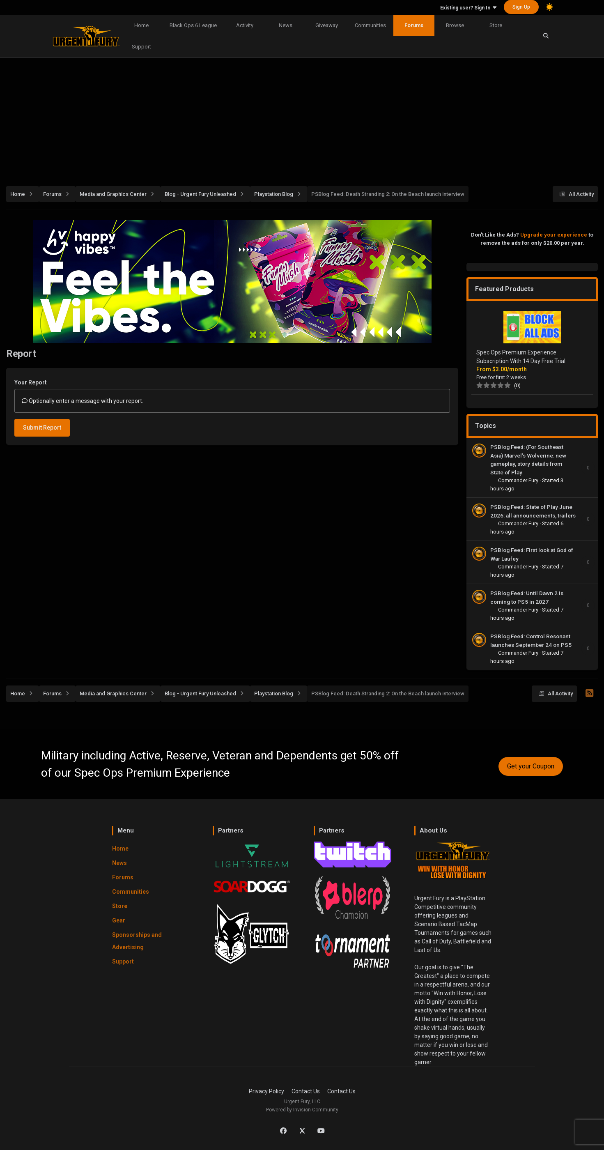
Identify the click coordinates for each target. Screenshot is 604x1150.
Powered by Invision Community (302, 1110)
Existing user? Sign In (468, 8)
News (285, 25)
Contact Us (306, 1091)
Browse (455, 25)
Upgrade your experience (553, 235)
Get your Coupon (530, 766)
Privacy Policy (266, 1091)
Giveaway (326, 25)
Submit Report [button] (42, 427)
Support (141, 47)
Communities (370, 25)
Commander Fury (519, 480)
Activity (244, 25)
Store (495, 25)
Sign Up (521, 7)
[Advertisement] (302, 117)
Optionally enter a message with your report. (82, 401)
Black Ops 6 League (193, 25)
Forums (413, 25)
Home (141, 25)
